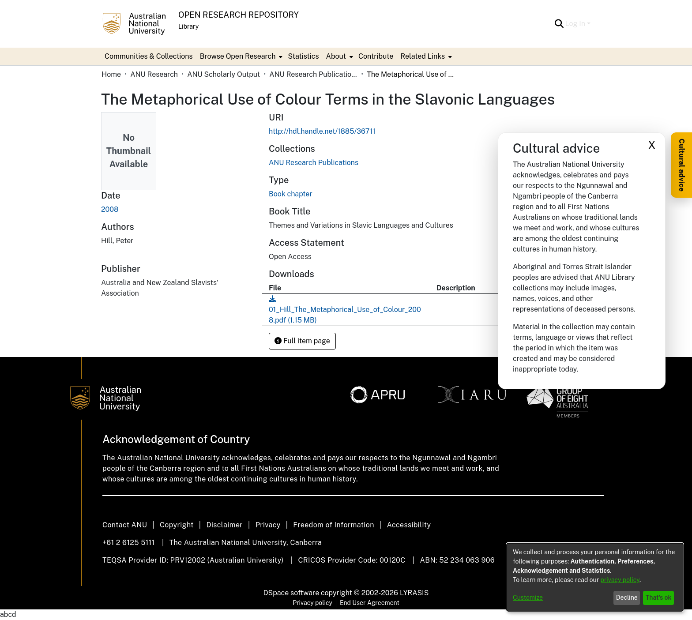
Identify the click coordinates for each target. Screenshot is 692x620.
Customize (528, 597)
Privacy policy (312, 602)
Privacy (268, 525)
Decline (627, 597)
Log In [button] (576, 23)
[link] (313, 162)
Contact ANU (124, 525)
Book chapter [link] (290, 194)
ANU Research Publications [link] (313, 74)
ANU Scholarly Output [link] (223, 74)
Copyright (177, 525)
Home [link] (111, 74)
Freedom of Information (333, 525)
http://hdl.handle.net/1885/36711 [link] (322, 131)
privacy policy (620, 579)
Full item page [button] (302, 341)
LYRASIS (414, 593)
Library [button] (188, 26)
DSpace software (291, 593)
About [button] (336, 56)
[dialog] (595, 577)
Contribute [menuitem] (375, 56)
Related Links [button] (422, 56)
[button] (559, 24)
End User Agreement (369, 602)
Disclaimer (224, 525)
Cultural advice (681, 165)
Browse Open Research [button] (238, 56)
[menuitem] (240, 56)
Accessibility (409, 525)
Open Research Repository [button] (238, 14)
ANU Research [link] (154, 74)
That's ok (659, 597)
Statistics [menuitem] (303, 56)
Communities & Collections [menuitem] (149, 56)
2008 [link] (109, 209)
